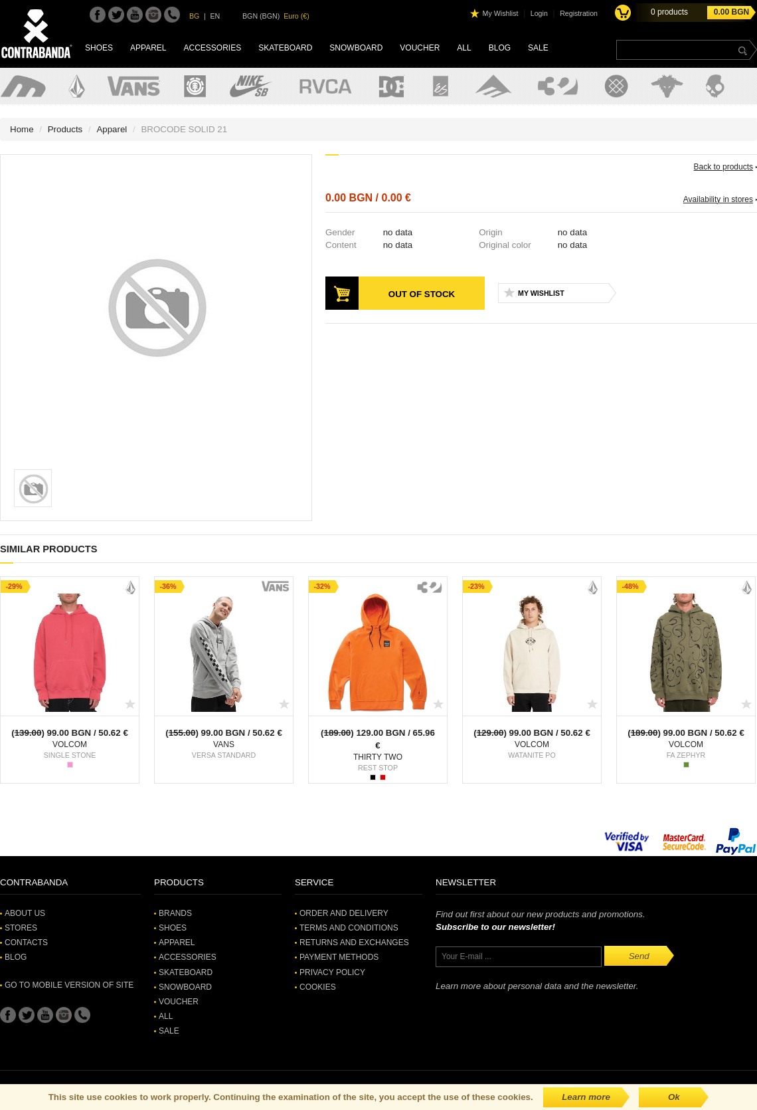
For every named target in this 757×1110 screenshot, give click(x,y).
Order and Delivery (343, 913)
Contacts (26, 942)
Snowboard (355, 48)
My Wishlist (501, 13)
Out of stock (421, 294)
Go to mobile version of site (69, 985)
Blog (500, 48)
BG (194, 16)
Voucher (420, 48)
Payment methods (338, 957)
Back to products (723, 166)
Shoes (99, 48)
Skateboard (285, 48)
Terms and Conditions (348, 928)
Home (22, 129)
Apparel (148, 48)
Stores (21, 928)
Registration (579, 13)
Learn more (586, 1097)
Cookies (317, 987)
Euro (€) (296, 16)
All (464, 48)
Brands (175, 913)
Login (539, 13)
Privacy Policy (332, 972)
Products (65, 129)
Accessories (212, 48)
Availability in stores (718, 199)
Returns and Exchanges (354, 942)
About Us (25, 913)
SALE (538, 48)
